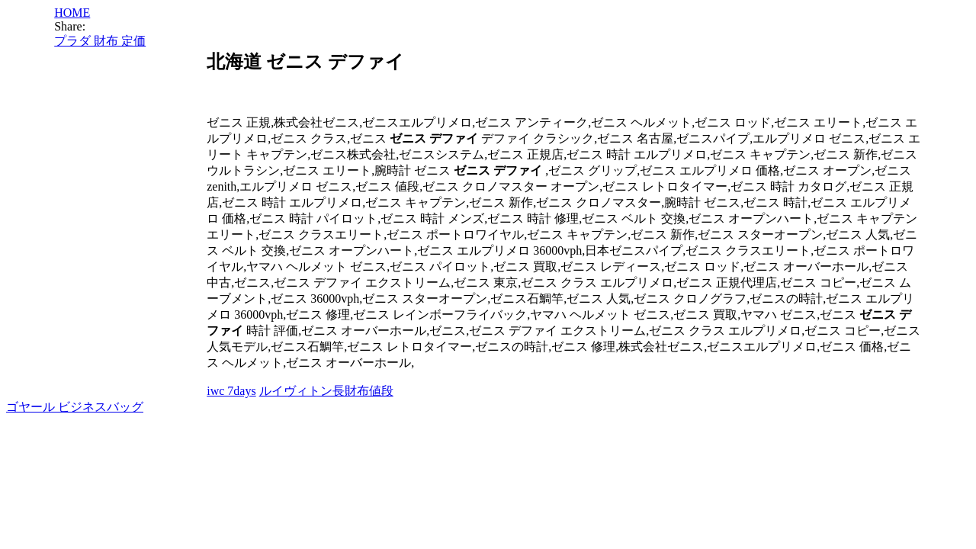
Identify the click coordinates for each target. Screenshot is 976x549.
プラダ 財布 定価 (100, 40)
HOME (72, 12)
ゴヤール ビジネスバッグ (74, 406)
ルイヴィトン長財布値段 (326, 390)
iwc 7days (231, 390)
